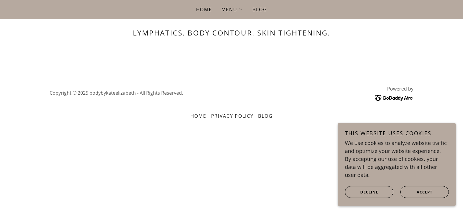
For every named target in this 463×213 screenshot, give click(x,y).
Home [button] (198, 116)
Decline (362, 192)
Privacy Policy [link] (232, 116)
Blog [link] (259, 9)
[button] (232, 9)
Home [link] (204, 9)
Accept (416, 192)
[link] (394, 97)
